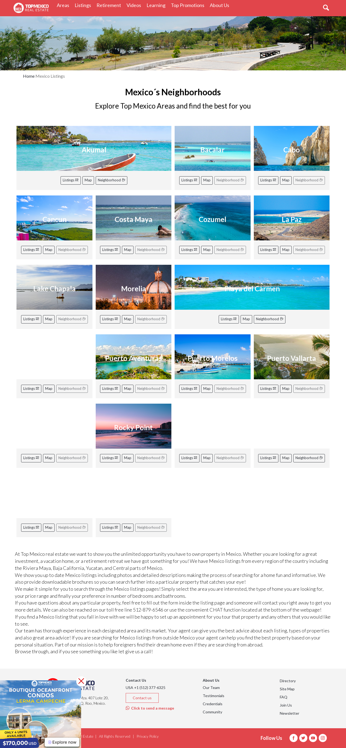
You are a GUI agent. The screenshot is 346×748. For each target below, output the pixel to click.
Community (212, 712)
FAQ (283, 697)
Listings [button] (84, 5)
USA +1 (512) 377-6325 (145, 687)
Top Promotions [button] (189, 5)
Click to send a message (150, 708)
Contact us (142, 697)
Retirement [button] (110, 5)
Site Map (287, 689)
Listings (71, 180)
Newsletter (289, 713)
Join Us (286, 705)
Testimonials (213, 695)
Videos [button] (135, 5)
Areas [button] (64, 5)
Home (29, 76)
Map (88, 180)
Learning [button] (157, 5)
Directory (288, 680)
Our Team (211, 687)
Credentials (212, 703)
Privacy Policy (148, 736)
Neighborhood (111, 180)
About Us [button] (221, 5)
